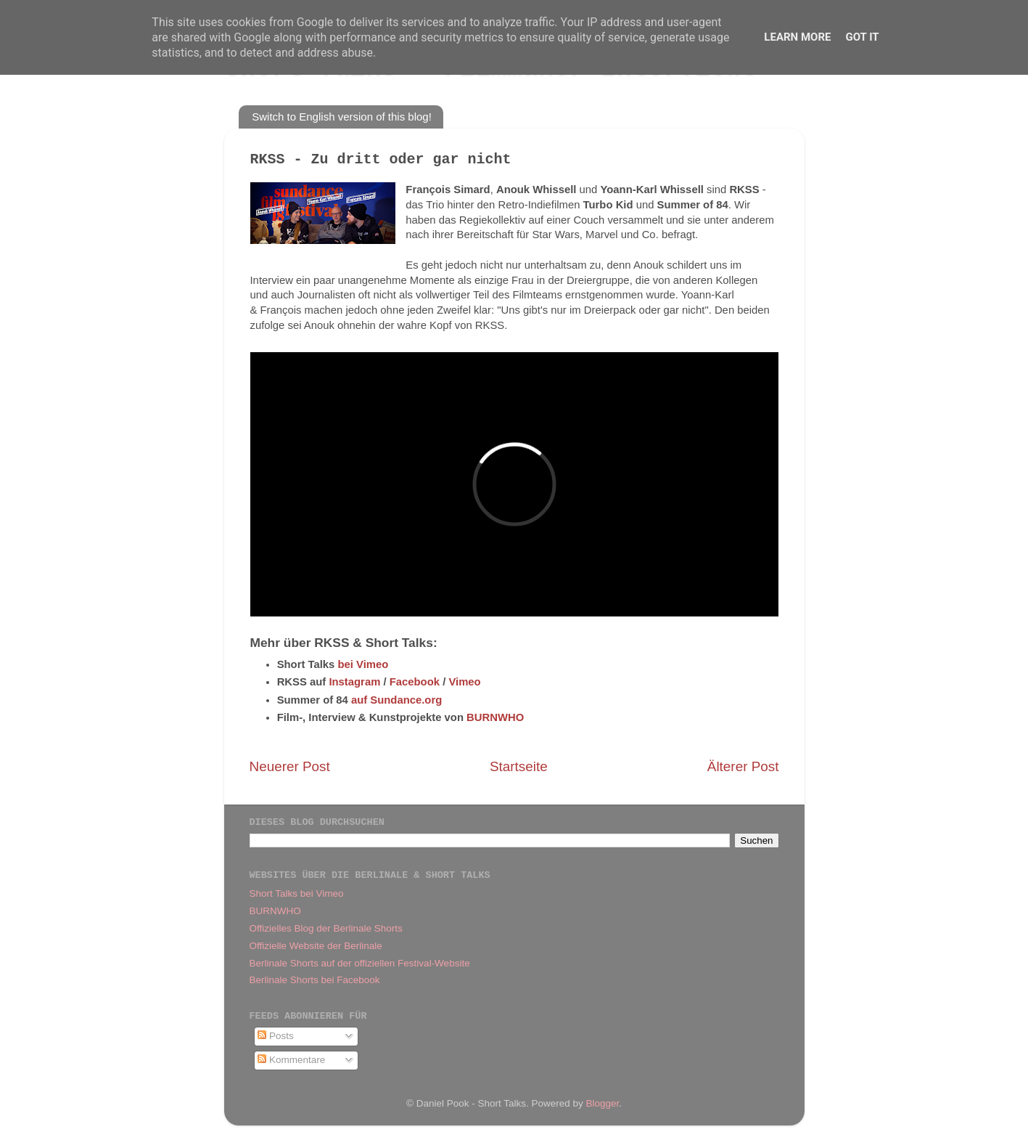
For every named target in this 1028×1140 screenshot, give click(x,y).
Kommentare (291, 1059)
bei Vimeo (362, 664)
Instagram (354, 682)
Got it (862, 37)
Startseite (519, 766)
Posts (276, 1035)
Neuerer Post (290, 766)
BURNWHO (495, 717)
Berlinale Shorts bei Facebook (315, 979)
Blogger (603, 1103)
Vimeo (464, 682)
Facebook (415, 682)
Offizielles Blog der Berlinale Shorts (326, 928)
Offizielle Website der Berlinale (316, 945)
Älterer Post (743, 766)
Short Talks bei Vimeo (297, 893)
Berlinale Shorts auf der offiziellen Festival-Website (360, 963)
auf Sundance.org (396, 700)
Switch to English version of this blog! (342, 116)
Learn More (797, 37)
